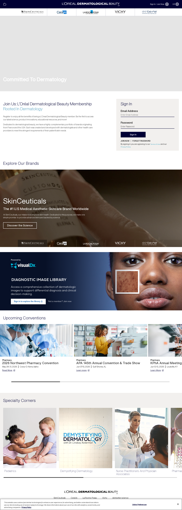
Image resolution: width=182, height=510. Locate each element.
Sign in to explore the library (28, 299)
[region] (91, 504)
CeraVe (74, 496)
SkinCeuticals (59, 496)
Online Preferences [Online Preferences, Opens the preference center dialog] (139, 504)
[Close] (178, 504)
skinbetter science (120, 496)
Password (127, 122)
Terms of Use (155, 144)
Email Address (129, 111)
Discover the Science (20, 225)
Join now (125, 141)
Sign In (152, 4)
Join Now (160, 4)
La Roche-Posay (90, 496)
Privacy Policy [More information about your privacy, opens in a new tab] (26, 507)
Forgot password (141, 141)
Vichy (104, 496)
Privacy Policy (126, 147)
